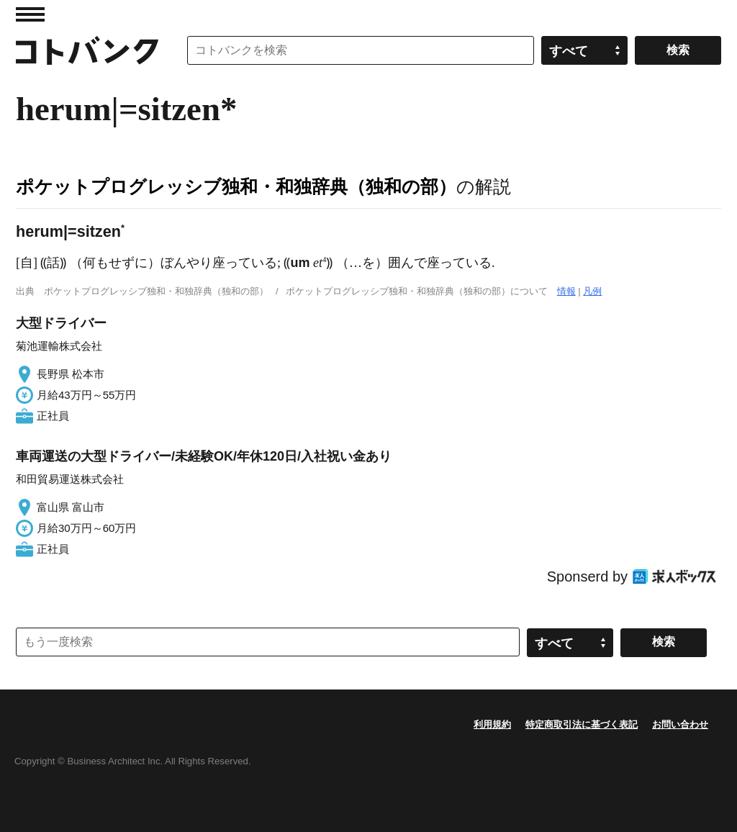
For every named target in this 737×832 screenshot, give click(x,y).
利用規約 (492, 724)
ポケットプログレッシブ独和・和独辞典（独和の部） (236, 186)
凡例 (592, 291)
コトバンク (87, 50)
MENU (30, 14)
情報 (566, 291)
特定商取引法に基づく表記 (581, 724)
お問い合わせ (680, 724)
